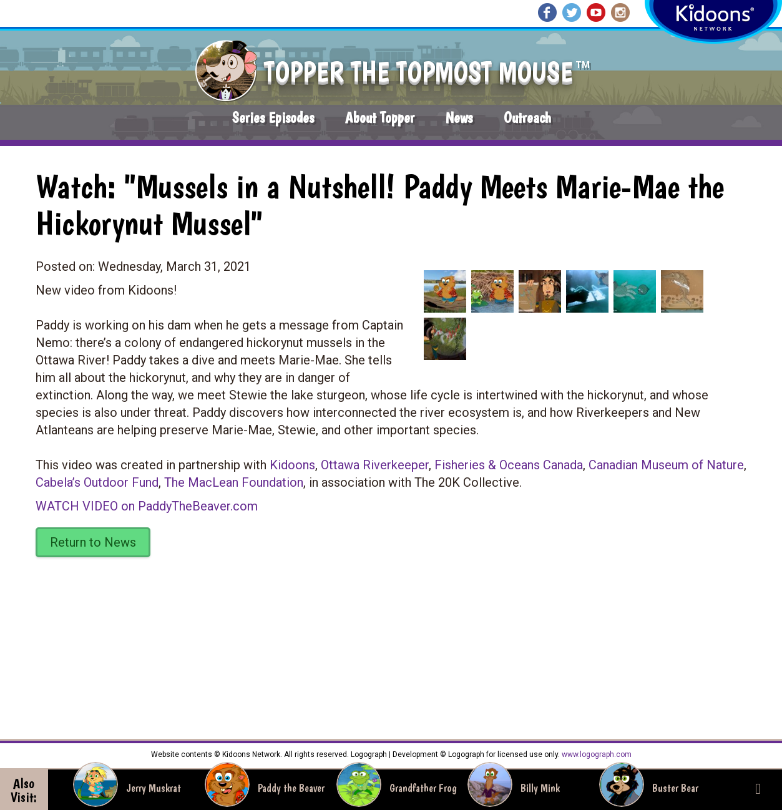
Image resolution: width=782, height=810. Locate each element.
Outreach (527, 118)
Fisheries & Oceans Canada (508, 464)
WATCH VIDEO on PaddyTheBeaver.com (147, 506)
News (459, 118)
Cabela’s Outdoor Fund (97, 482)
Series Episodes (273, 118)
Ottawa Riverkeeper (375, 464)
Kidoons (292, 464)
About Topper (379, 118)
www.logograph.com (596, 754)
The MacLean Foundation (233, 482)
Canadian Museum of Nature (666, 464)
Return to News (93, 542)
